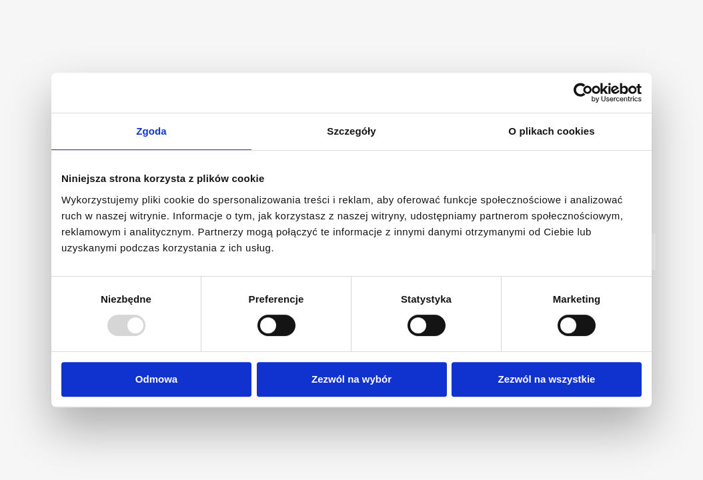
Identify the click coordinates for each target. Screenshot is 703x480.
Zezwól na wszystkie (547, 379)
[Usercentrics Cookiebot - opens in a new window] (583, 93)
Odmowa (156, 379)
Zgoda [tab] (151, 131)
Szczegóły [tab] (351, 131)
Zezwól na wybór (351, 379)
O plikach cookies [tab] (551, 131)
